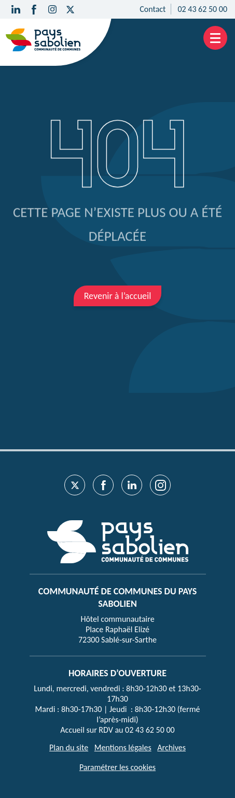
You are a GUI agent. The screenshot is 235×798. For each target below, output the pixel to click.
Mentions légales (122, 747)
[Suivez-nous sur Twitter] (70, 9)
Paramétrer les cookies (117, 767)
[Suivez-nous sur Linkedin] (16, 9)
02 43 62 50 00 (202, 9)
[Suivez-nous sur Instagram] (52, 9)
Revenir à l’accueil (117, 296)
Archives (171, 747)
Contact (152, 9)
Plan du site (68, 747)
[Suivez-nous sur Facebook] (34, 9)
